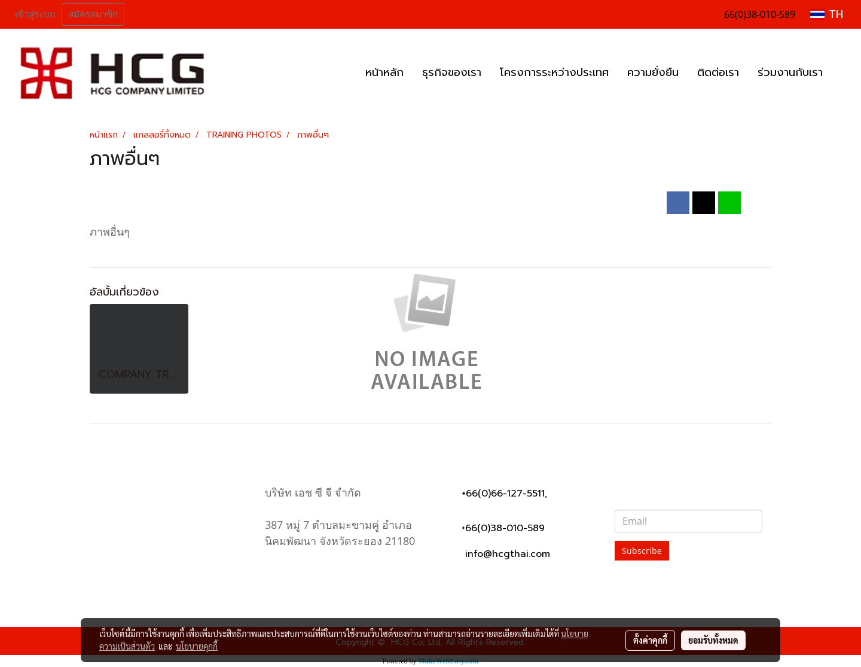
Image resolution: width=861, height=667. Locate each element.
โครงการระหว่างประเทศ (554, 72)
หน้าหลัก (384, 72)
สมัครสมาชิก (93, 14)
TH (826, 14)
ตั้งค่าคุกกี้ (650, 640)
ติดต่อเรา (718, 72)
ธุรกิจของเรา (451, 72)
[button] (842, 73)
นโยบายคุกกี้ (197, 646)
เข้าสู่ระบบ (35, 14)
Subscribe (642, 550)
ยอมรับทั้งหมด (713, 640)
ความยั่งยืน (653, 72)
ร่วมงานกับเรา (790, 72)
